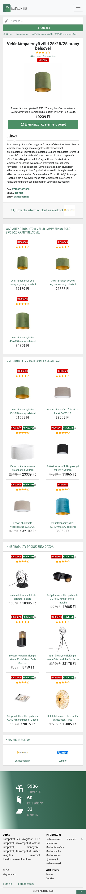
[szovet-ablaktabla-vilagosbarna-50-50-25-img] (22, 505)
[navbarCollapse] (78, 7)
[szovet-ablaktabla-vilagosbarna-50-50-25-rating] (22, 490)
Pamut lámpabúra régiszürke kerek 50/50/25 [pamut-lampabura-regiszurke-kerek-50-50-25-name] (62, 411)
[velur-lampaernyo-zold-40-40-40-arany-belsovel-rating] (22, 304)
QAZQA (19, 193)
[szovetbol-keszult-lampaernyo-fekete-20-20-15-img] (62, 449)
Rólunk (49, 874)
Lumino (7, 883)
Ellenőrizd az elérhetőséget (43, 124)
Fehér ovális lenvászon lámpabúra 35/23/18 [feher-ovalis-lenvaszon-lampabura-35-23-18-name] (22, 468)
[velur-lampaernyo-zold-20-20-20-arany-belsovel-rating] (22, 247)
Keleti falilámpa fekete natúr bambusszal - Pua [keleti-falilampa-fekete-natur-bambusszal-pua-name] (62, 718)
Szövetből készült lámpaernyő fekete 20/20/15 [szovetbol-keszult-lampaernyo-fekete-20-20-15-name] (63, 468)
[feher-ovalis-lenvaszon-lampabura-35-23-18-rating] (22, 433)
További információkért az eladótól (43, 210)
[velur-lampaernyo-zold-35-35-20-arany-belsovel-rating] (62, 247)
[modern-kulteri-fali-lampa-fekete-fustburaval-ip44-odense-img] (22, 638)
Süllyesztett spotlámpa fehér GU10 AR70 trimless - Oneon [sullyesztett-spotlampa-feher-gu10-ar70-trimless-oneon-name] (22, 718)
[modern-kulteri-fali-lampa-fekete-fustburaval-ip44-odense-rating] (22, 622)
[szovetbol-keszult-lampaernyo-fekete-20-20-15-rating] (62, 433)
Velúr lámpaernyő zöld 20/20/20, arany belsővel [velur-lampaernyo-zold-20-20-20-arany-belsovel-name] (22, 282)
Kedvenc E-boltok (18, 740)
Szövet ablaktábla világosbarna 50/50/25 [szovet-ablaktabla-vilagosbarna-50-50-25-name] (22, 525)
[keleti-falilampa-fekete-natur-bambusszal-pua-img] (62, 699)
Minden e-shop (53, 855)
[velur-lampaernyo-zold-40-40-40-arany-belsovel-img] (22, 320)
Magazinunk (9, 874)
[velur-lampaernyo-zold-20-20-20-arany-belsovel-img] (22, 263)
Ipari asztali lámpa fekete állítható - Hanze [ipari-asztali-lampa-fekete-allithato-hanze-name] (22, 597)
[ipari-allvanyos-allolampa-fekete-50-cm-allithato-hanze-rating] (62, 622)
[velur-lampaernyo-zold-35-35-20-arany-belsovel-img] (62, 263)
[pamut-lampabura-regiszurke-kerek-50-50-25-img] (62, 392)
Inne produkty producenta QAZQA (30, 547)
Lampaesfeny (21, 196)
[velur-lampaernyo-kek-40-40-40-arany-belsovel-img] (62, 505)
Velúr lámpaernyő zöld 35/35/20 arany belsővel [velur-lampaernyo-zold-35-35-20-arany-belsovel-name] (63, 282)
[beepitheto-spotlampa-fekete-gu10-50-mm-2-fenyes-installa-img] (62, 578)
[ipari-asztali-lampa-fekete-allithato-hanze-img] (22, 578)
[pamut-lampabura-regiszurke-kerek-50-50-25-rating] (62, 376)
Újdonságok (52, 859)
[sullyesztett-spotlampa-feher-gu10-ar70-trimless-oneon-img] (22, 699)
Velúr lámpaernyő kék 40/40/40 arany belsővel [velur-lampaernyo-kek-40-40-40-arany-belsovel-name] (63, 525)
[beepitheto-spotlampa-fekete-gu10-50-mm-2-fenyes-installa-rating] (62, 562)
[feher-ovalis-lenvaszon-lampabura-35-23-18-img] (22, 449)
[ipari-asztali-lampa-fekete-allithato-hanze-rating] (22, 562)
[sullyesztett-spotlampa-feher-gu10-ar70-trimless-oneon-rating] (22, 683)
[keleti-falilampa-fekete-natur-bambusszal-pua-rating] (62, 683)
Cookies (50, 878)
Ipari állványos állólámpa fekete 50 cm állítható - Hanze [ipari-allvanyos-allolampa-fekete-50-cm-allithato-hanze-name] (62, 657)
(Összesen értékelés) (43, 56)
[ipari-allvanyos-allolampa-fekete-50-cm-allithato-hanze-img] (62, 638)
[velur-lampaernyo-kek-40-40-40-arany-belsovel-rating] (62, 490)
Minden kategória (55, 847)
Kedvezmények (53, 863)
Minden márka (53, 851)
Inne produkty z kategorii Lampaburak (33, 361)
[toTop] (81, 892)
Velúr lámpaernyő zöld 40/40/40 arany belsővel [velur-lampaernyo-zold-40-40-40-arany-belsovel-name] (23, 339)
